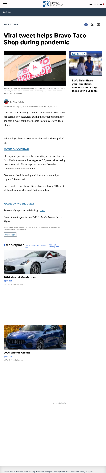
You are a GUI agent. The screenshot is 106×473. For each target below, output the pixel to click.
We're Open (11, 24)
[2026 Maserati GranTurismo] (35, 269)
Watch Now (96, 4)
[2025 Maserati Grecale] (35, 344)
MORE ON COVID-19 (17, 149)
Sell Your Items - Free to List (36, 247)
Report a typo (10, 235)
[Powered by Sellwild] (62, 403)
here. (42, 210)
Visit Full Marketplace (54, 246)
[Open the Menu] (4, 4)
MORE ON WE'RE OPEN (19, 203)
